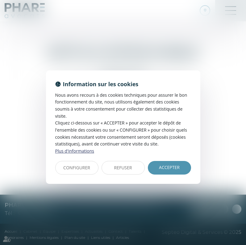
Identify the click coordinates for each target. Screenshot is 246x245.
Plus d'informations (74, 151)
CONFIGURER (76, 168)
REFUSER (123, 168)
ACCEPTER (169, 167)
